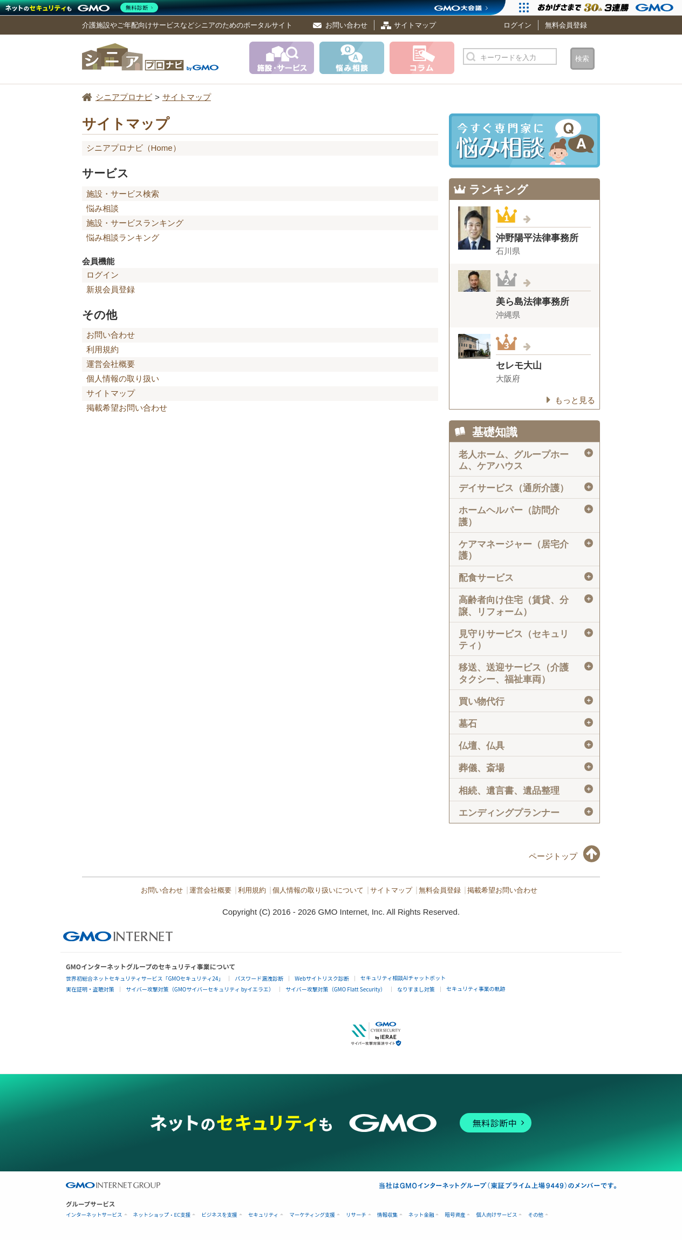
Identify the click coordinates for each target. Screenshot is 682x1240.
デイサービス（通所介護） (526, 487)
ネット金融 (421, 1214)
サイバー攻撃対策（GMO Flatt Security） (335, 989)
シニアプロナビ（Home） (133, 147)
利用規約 (102, 349)
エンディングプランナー (526, 812)
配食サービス (526, 577)
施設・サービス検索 (122, 193)
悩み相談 (102, 208)
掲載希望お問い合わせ (126, 407)
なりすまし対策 (416, 989)
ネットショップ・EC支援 (162, 1214)
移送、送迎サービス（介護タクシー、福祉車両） (526, 673)
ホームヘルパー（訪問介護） (526, 516)
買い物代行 (526, 701)
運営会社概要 (110, 363)
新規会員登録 (110, 289)
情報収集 (387, 1214)
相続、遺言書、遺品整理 (526, 790)
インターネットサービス (94, 1214)
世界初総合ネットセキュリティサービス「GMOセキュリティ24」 (144, 978)
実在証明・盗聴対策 (90, 989)
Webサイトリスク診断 (322, 978)
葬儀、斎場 (526, 767)
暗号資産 (455, 1214)
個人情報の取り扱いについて (318, 890)
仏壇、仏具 (526, 745)
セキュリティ (263, 1214)
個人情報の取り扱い (122, 378)
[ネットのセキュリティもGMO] (83, 7)
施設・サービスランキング (134, 222)
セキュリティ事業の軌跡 (475, 988)
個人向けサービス (496, 1214)
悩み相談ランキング (122, 237)
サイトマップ (415, 25)
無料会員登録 (566, 25)
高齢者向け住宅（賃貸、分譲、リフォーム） (526, 605)
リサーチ (356, 1214)
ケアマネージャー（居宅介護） (526, 550)
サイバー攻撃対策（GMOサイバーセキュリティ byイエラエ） (200, 989)
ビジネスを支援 (219, 1214)
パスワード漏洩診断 (259, 978)
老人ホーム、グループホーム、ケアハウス (526, 459)
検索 (582, 59)
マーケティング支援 (312, 1214)
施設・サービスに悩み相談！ (524, 140)
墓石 (526, 723)
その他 (535, 1214)
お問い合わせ (346, 25)
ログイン (517, 25)
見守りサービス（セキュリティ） (526, 639)
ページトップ (553, 856)
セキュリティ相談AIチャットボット (403, 978)
